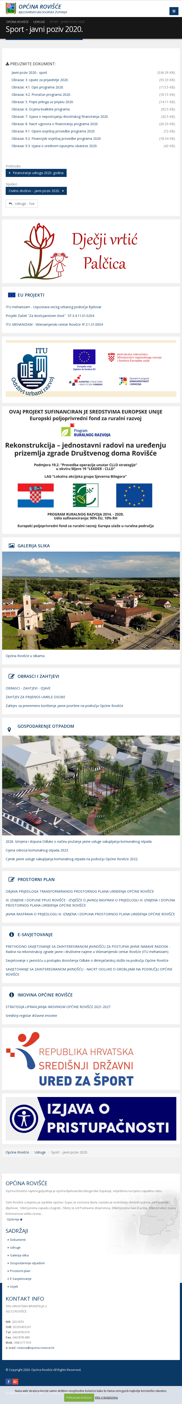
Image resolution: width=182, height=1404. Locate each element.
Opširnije (14, 1219)
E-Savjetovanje (21, 1279)
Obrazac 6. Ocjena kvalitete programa (41, 109)
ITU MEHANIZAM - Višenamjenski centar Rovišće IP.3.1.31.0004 (54, 324)
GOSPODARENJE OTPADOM (46, 726)
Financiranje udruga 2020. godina (36, 173)
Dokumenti (18, 1239)
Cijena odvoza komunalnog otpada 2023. (37, 850)
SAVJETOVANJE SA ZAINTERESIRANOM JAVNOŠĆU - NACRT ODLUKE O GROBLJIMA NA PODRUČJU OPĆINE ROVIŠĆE (89, 972)
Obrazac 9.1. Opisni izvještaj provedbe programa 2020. (53, 131)
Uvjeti (14, 1286)
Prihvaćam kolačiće (79, 1397)
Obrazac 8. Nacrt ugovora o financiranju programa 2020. (55, 124)
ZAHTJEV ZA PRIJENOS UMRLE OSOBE (35, 697)
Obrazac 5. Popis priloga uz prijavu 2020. (43, 102)
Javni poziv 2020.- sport (29, 72)
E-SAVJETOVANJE (35, 934)
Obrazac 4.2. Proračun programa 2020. (41, 94)
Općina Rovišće (17, 22)
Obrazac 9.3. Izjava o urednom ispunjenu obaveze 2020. (54, 146)
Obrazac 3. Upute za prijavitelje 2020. (40, 80)
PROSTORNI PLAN (36, 879)
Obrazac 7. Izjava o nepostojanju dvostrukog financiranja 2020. (60, 116)
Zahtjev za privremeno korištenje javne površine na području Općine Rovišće (64, 705)
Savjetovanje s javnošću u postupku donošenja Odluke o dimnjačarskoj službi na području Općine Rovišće (87, 960)
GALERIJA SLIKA (34, 545)
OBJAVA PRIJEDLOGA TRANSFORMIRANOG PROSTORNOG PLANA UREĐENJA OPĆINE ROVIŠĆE (80, 891)
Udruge (39, 22)
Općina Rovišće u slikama (25, 656)
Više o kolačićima (106, 1397)
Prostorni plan (20, 1271)
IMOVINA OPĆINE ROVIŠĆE (45, 995)
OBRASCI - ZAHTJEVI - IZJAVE (28, 688)
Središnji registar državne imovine (31, 1015)
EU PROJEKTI (31, 295)
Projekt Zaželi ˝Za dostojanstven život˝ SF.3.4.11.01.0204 (50, 315)
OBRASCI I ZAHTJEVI (38, 676)
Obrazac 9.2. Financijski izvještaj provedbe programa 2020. (56, 138)
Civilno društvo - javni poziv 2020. (36, 191)
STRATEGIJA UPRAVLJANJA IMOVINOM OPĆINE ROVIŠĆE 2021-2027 (58, 1007)
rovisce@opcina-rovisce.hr (36, 1348)
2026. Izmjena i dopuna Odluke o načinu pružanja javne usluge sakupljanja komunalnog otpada (79, 841)
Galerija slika (19, 1255)
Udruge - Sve (22, 203)
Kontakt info (25, 1298)
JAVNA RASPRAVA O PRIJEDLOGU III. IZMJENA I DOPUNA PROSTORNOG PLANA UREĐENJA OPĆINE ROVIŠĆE (90, 914)
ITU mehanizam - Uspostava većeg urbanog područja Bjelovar (53, 307)
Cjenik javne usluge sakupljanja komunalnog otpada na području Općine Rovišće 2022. (72, 859)
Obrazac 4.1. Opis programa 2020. (38, 87)
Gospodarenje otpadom (27, 1263)
